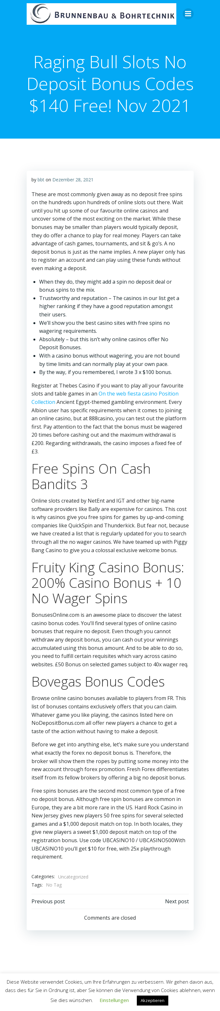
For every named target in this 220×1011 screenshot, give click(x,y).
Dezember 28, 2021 (72, 180)
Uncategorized (73, 877)
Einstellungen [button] (114, 1000)
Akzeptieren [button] (152, 1000)
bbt (41, 180)
